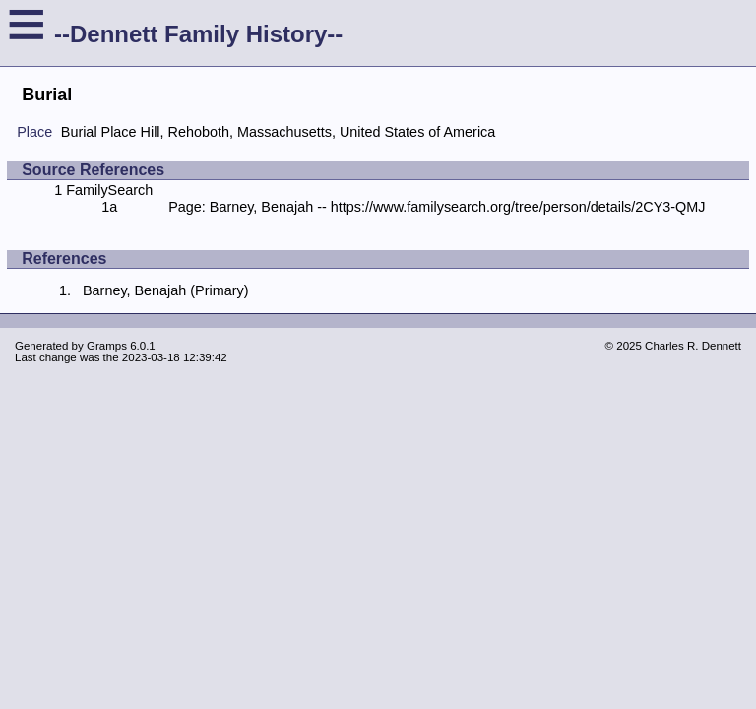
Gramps (107, 346)
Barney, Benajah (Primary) (166, 290)
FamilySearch (109, 190)
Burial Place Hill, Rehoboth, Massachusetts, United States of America (278, 132)
